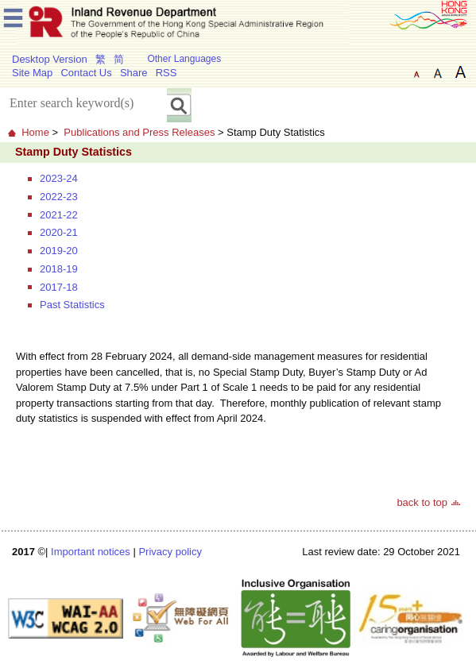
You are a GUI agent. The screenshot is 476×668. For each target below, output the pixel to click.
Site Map (32, 73)
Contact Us (85, 73)
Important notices (90, 552)
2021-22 (59, 215)
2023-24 (59, 178)
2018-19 (59, 269)
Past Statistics (72, 305)
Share (134, 73)
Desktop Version (49, 59)
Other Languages (184, 58)
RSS (166, 73)
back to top (422, 502)
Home (35, 132)
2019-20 (59, 251)
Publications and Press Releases (139, 132)
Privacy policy (169, 552)
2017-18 (59, 287)
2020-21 (59, 232)
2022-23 (59, 197)
